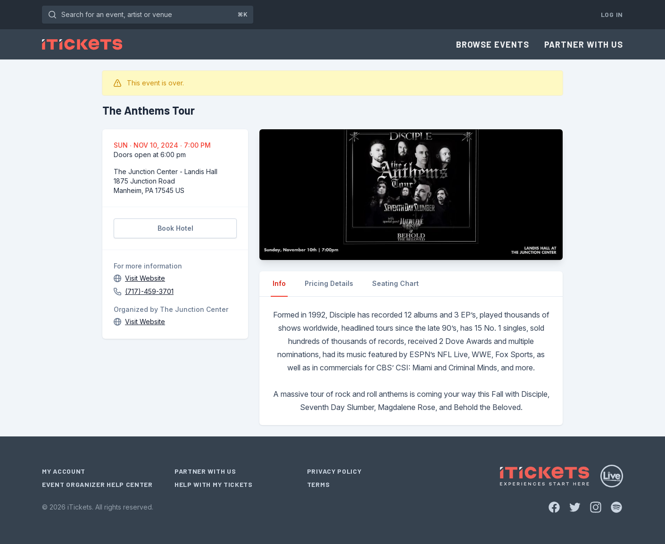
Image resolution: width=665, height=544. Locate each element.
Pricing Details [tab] (329, 283)
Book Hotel (175, 228)
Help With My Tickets (214, 484)
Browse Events (492, 44)
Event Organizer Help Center (97, 484)
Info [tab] (279, 283)
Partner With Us (583, 44)
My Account (63, 471)
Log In (612, 14)
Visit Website (145, 278)
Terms (318, 484)
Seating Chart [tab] (395, 283)
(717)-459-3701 (149, 291)
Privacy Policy (334, 471)
